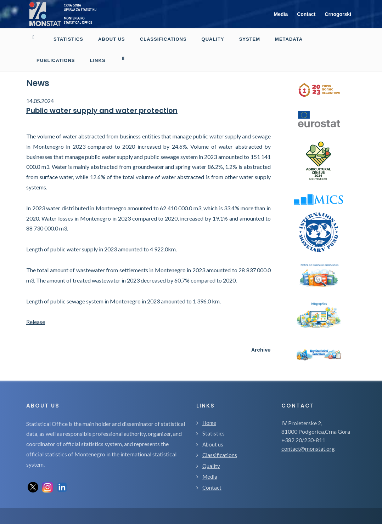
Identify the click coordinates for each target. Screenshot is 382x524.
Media (281, 14)
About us (212, 444)
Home (209, 423)
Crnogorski (338, 14)
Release (35, 321)
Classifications (219, 455)
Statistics (213, 433)
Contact (306, 14)
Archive (261, 349)
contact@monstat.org (308, 448)
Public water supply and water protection (102, 110)
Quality (211, 466)
